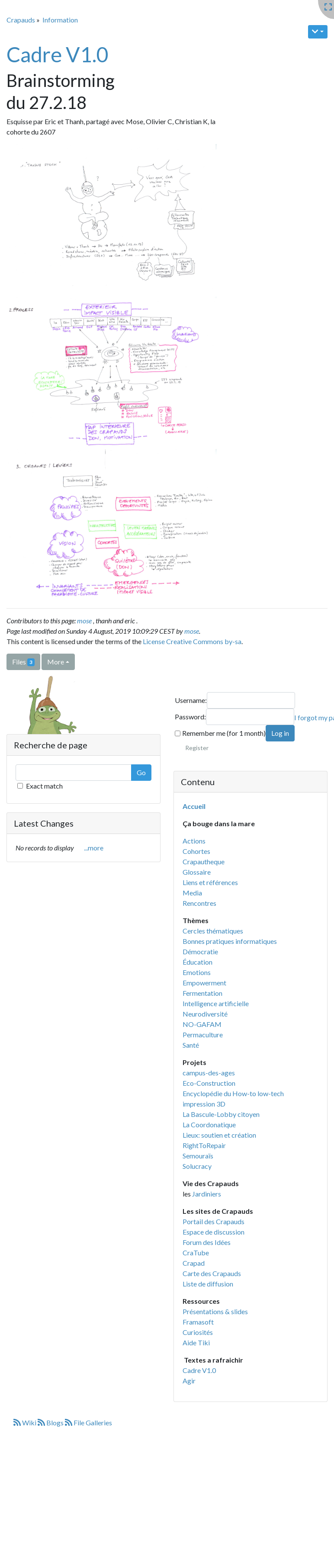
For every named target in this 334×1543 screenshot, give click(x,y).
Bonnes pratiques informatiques (230, 941)
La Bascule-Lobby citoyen (221, 1114)
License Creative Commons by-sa (192, 641)
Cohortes (196, 851)
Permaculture (203, 1034)
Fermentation (202, 993)
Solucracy (197, 1166)
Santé (191, 1045)
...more (93, 848)
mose (84, 620)
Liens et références (210, 882)
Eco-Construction (209, 1083)
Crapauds (20, 20)
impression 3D (204, 1104)
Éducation (197, 962)
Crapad (194, 1263)
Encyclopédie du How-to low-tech (233, 1093)
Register (197, 747)
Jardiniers (206, 1194)
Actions (194, 841)
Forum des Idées (207, 1242)
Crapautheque (204, 861)
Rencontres (199, 903)
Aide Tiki (196, 1342)
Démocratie (200, 951)
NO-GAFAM (202, 1024)
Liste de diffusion (208, 1284)
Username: (191, 700)
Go (141, 772)
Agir (189, 1380)
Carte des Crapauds (212, 1273)
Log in (280, 733)
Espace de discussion (213, 1232)
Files (23, 662)
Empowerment (204, 982)
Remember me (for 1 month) (220, 733)
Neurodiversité (205, 1014)
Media (192, 893)
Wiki (25, 1422)
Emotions (197, 972)
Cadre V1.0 (57, 54)
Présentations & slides (215, 1311)
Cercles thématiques (213, 931)
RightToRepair (204, 1145)
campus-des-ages (209, 1072)
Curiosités (198, 1332)
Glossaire (197, 872)
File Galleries (88, 1422)
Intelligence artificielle (216, 1003)
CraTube (196, 1252)
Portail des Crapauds (213, 1221)
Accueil (194, 806)
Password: (190, 716)
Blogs (51, 1422)
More (55, 662)
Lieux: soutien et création (219, 1135)
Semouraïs (198, 1156)
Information (60, 20)
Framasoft (198, 1322)
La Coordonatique (209, 1124)
